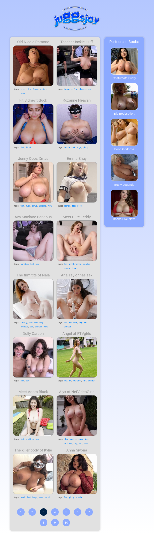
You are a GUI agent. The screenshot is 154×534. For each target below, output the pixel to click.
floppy (35, 89)
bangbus (68, 89)
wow (23, 93)
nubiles (86, 264)
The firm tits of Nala (33, 275)
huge (79, 147)
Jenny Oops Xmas (33, 158)
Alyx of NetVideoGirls (76, 392)
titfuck (28, 147)
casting (24, 322)
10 (66, 522)
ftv (70, 380)
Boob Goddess (124, 135)
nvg (41, 322)
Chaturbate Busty (124, 64)
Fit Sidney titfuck (33, 100)
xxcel (47, 497)
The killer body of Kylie (33, 450)
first (29, 89)
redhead (24, 326)
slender (74, 268)
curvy (80, 439)
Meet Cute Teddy (77, 217)
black (23, 497)
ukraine (42, 206)
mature (43, 89)
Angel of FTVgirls (76, 333)
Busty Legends (124, 170)
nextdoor (73, 322)
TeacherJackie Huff (76, 42)
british (67, 147)
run (84, 380)
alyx (66, 439)
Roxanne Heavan (77, 100)
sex (89, 89)
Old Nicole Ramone (33, 42)
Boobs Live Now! (124, 205)
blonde (67, 206)
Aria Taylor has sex (76, 275)
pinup (85, 147)
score (80, 206)
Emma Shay (77, 158)
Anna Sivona (76, 450)
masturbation (75, 264)
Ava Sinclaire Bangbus (33, 217)
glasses (82, 89)
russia (67, 268)
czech (23, 89)
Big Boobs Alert (124, 99)
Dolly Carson (33, 333)
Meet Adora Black (33, 392)
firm (31, 322)
